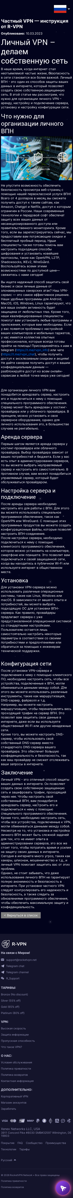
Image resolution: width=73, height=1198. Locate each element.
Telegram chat (15, 966)
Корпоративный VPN (14, 1096)
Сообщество (34, 1143)
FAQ (20, 1143)
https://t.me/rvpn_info (32, 350)
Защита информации (15, 1034)
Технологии (8, 1149)
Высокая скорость (13, 1028)
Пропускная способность (18, 1040)
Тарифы (24, 1149)
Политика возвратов (14, 1074)
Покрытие (7, 1143)
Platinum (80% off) (13, 1013)
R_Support (12, 978)
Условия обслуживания (16, 1062)
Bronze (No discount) (14, 994)
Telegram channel (17, 972)
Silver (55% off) (11, 1000)
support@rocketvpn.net (21, 959)
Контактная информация (17, 1081)
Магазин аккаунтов (13, 1102)
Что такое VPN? (11, 1047)
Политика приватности (16, 1068)
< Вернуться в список (21, 915)
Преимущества (56, 1143)
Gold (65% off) (10, 1006)
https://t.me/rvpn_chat (18, 354)
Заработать (8, 1108)
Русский (6, 1160)
